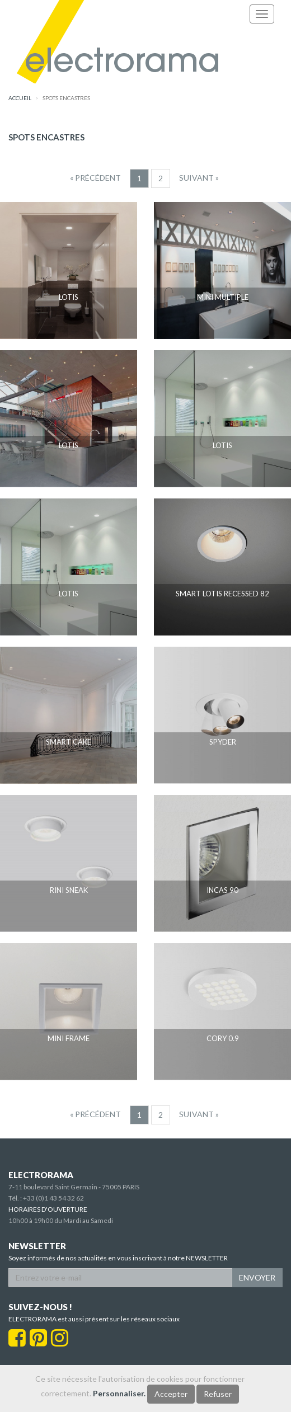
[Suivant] (199, 178)
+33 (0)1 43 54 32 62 (53, 1198)
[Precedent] (95, 178)
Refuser (218, 1394)
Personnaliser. (119, 1393)
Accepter (170, 1394)
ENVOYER (257, 1277)
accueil (19, 98)
